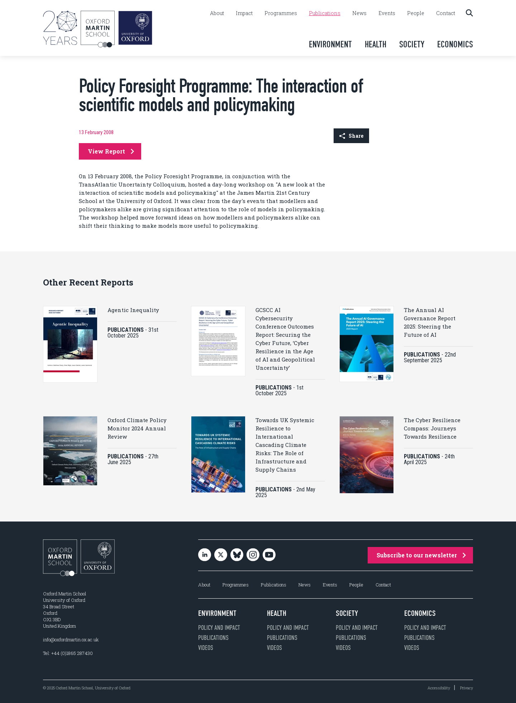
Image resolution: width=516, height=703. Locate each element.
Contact (445, 13)
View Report (111, 151)
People (415, 13)
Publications (324, 13)
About (217, 13)
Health (375, 44)
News (359, 13)
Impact (244, 13)
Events (386, 13)
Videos (205, 648)
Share (351, 135)
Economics (455, 44)
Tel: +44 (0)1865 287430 (68, 653)
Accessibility (438, 687)
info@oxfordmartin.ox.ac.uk (71, 639)
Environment (330, 44)
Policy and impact (219, 627)
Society (411, 44)
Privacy (466, 687)
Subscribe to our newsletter (421, 555)
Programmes (280, 13)
